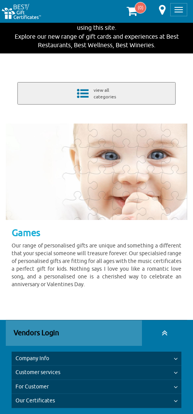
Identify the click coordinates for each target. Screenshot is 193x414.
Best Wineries (135, 44)
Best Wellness (93, 44)
